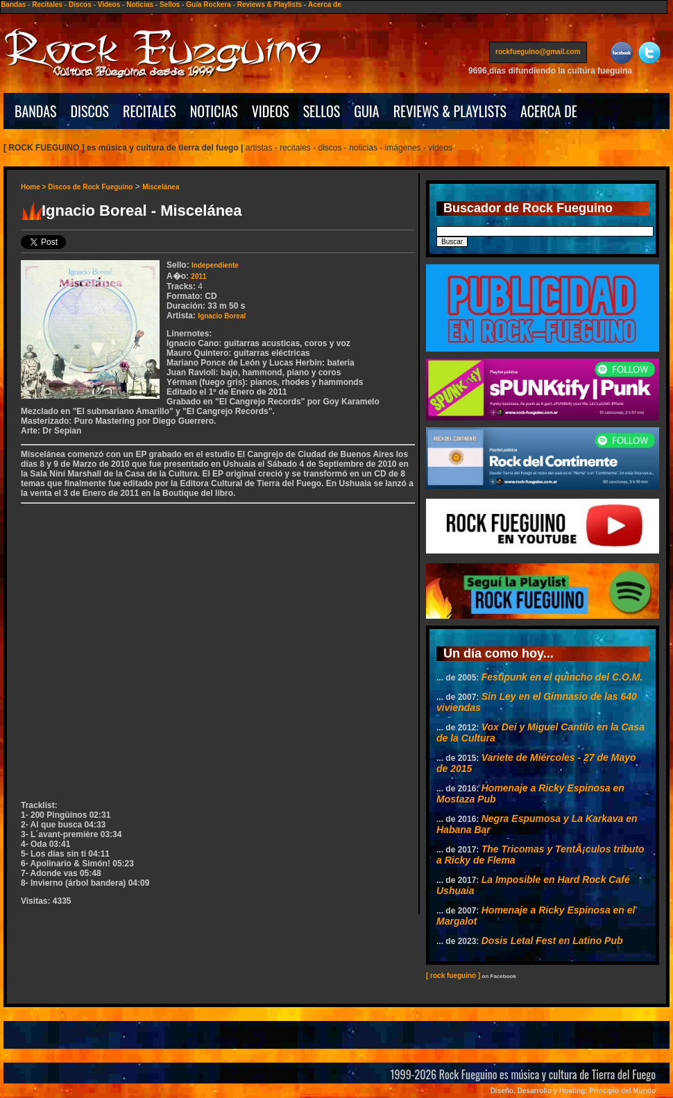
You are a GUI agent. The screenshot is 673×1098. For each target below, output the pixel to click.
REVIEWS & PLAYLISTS (449, 111)
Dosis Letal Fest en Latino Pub (552, 940)
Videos (109, 4)
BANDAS (36, 111)
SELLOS (322, 111)
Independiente (215, 265)
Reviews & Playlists (269, 4)
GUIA (366, 111)
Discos (80, 4)
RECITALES (149, 111)
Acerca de (324, 4)
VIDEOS (270, 111)
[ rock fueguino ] (453, 975)
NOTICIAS (214, 111)
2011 (198, 276)
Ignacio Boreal (222, 316)
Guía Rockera (208, 4)
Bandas (13, 4)
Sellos (170, 4)
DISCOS (90, 111)
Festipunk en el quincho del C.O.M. (562, 677)
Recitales (47, 4)
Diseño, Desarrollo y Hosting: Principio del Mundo (573, 1091)
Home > (34, 187)
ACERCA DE (548, 111)
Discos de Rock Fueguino (90, 187)
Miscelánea (160, 187)
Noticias (139, 4)
